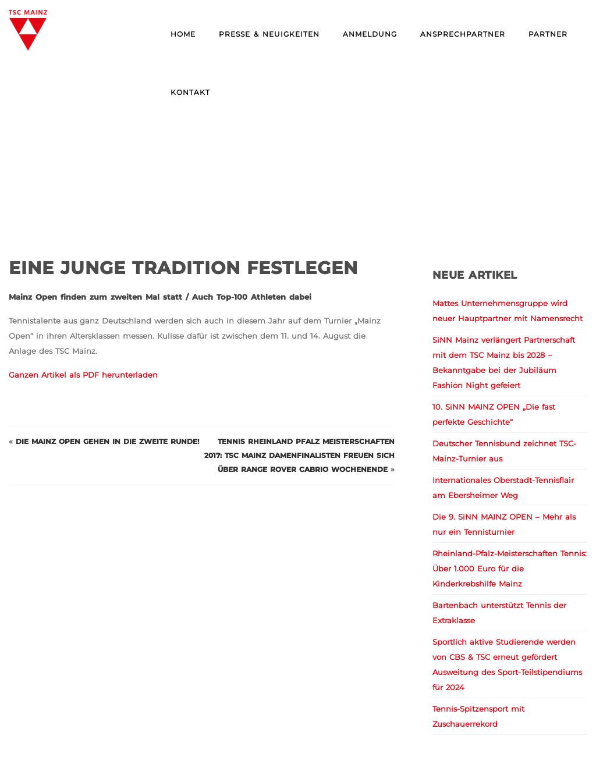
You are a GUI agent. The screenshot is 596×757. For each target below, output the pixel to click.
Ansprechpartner (462, 34)
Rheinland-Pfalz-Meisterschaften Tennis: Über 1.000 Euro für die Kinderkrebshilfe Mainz (509, 568)
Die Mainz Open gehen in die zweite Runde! (107, 441)
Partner (547, 34)
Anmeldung (370, 34)
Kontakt (190, 92)
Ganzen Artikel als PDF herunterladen (83, 374)
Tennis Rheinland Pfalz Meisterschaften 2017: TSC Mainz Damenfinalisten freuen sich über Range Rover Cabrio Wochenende (299, 455)
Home (183, 34)
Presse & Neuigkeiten (269, 34)
